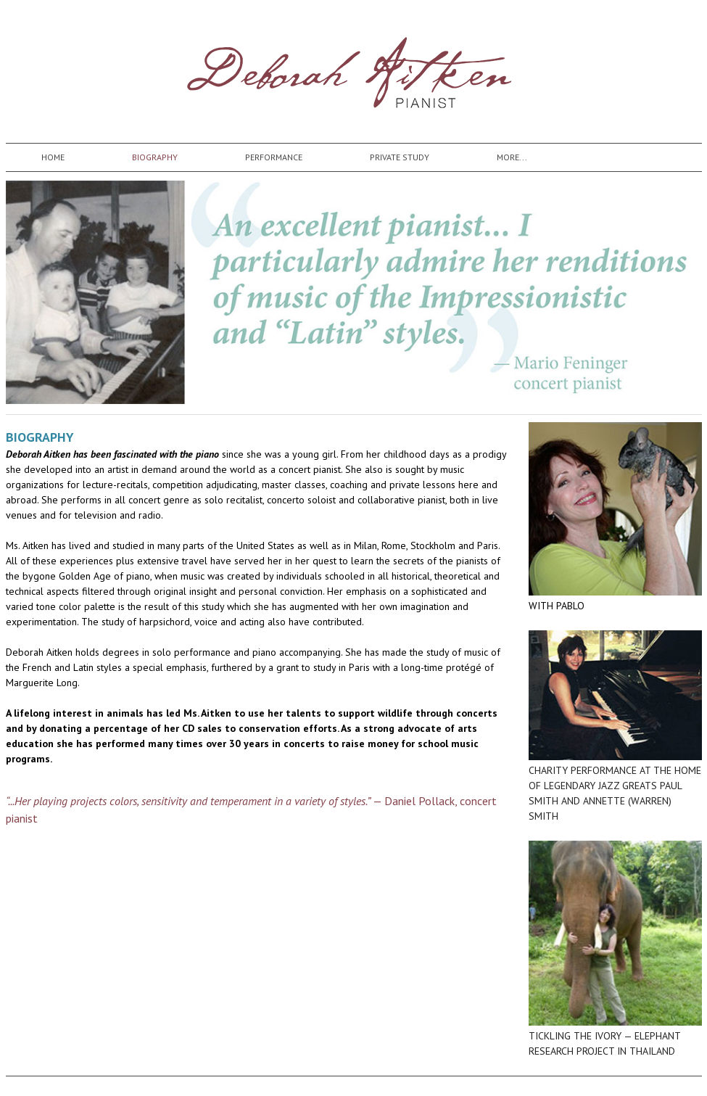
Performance (273, 157)
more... (512, 157)
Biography (155, 157)
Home (53, 157)
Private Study (399, 157)
